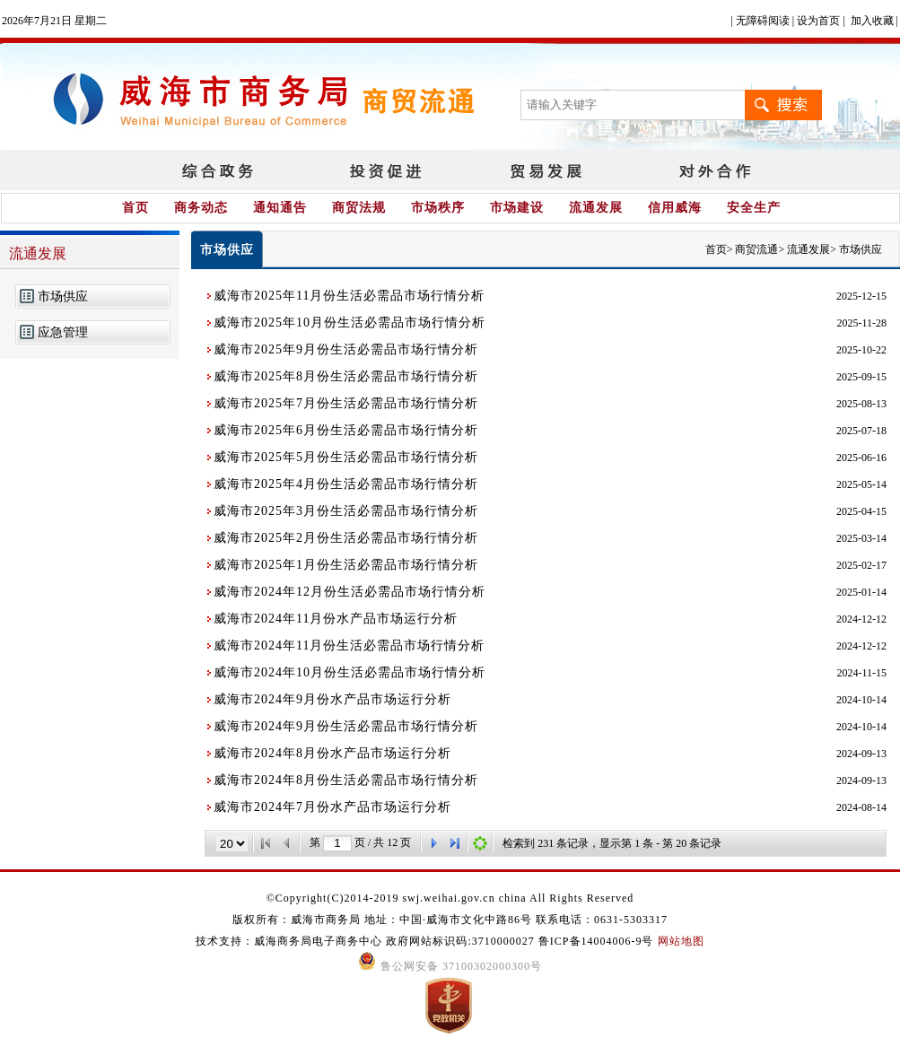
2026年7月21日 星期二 (54, 20)
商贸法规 (359, 207)
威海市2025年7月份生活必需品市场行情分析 (346, 403)
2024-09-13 (861, 753)
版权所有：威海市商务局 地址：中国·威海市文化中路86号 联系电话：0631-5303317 (450, 919)
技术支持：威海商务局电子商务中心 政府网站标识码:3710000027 (366, 941)
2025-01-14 (861, 592)
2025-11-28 (861, 323)
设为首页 (818, 20)
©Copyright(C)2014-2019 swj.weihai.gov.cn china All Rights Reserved (450, 898)
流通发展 (596, 207)
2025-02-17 (861, 565)
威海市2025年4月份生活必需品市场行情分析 (346, 484)
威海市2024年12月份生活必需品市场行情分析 (349, 591)
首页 (135, 207)
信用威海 (675, 207)
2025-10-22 (861, 350)
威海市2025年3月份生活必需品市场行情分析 (346, 511)
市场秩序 (438, 207)
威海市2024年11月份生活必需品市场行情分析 (349, 645)
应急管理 (63, 332)
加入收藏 (872, 20)
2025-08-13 (861, 403)
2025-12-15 (861, 296)
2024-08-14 (861, 807)
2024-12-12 (861, 619)
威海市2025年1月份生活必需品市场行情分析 (346, 564)
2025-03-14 (861, 538)
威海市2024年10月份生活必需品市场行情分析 (349, 672)
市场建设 (517, 207)
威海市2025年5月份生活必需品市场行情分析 (346, 457)
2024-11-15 (861, 673)
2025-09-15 (861, 377)
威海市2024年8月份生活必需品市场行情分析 (346, 780)
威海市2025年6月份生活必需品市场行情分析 (346, 430)
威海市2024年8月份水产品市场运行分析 (332, 753)
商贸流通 (756, 249)
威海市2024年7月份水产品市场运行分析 (332, 807)
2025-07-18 (861, 430)
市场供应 (63, 296)
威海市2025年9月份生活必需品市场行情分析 (346, 349)
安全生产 (754, 207)
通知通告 (280, 207)
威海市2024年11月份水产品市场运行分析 (336, 618)
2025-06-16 (861, 457)
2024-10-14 (861, 699)
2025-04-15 (861, 511)
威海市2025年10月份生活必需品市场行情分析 (349, 322)
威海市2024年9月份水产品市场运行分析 (332, 699)
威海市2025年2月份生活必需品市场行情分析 (346, 538)
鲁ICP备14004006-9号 (596, 941)
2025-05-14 (861, 484)
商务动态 (201, 207)
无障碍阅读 (763, 20)
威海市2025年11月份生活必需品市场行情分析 (349, 295)
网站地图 (681, 941)
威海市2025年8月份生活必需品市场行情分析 (346, 376)
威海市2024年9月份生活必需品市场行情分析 (346, 726)
